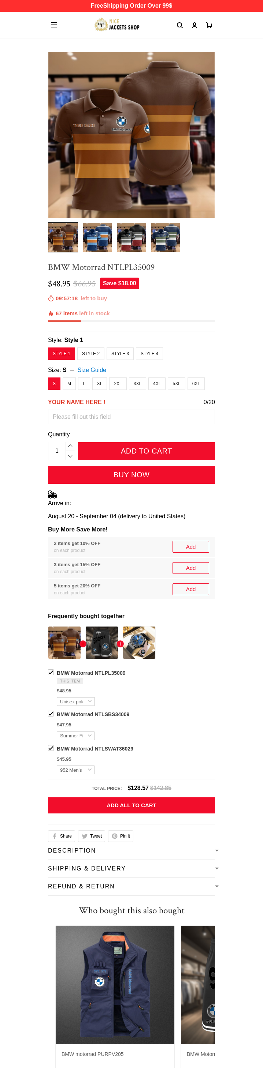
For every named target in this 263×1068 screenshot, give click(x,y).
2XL (118, 383)
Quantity (59, 434)
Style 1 (73, 340)
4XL (157, 383)
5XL (176, 383)
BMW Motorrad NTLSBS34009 (93, 714)
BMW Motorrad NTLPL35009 (91, 673)
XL (100, 383)
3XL (137, 383)
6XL (196, 383)
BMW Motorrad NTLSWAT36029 (95, 749)
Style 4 (149, 353)
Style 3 (120, 353)
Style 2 (91, 353)
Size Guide (92, 370)
